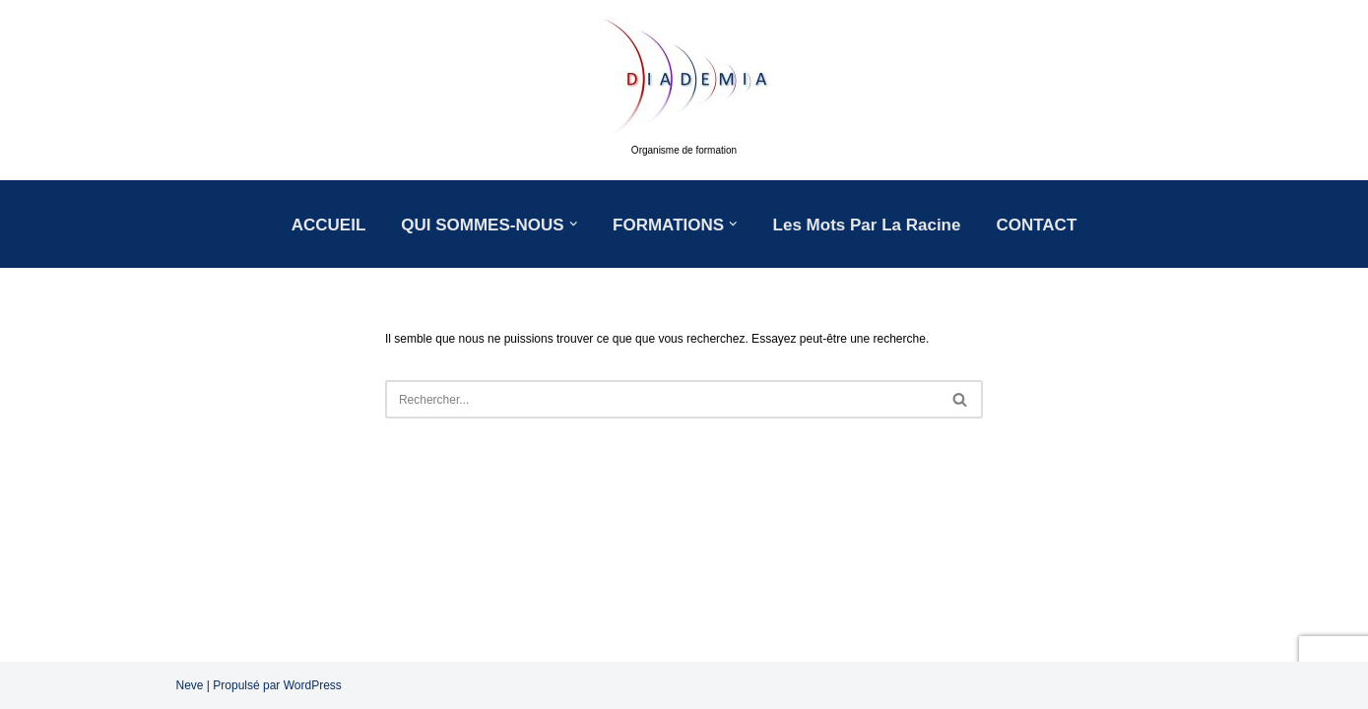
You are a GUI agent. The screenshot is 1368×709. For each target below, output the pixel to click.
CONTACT (1036, 225)
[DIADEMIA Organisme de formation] (684, 90)
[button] (573, 224)
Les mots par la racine (867, 225)
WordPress (313, 685)
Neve (190, 685)
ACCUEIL (329, 225)
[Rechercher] (662, 399)
